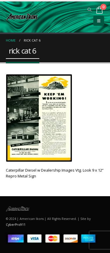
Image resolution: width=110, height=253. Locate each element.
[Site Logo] (22, 16)
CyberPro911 (16, 225)
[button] (89, 10)
